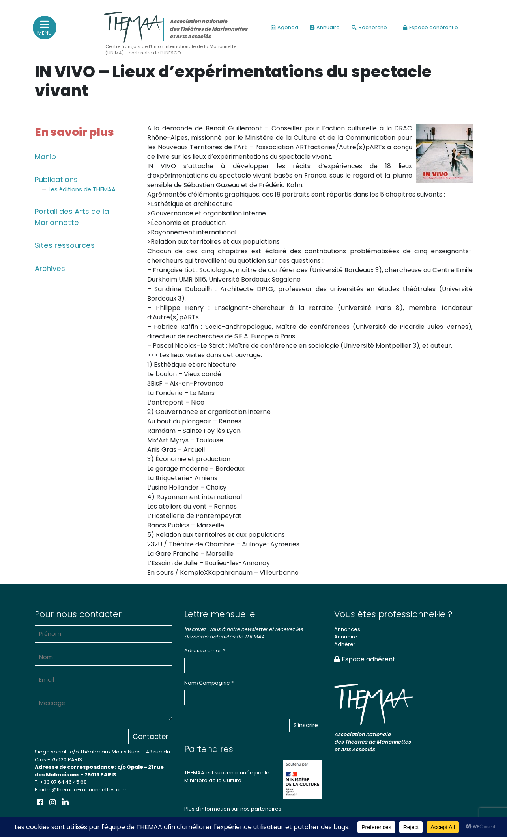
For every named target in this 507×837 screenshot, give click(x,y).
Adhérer (344, 644)
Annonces (347, 629)
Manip (45, 156)
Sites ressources (65, 245)
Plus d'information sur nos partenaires (232, 808)
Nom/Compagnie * (209, 682)
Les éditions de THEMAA (82, 189)
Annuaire (325, 27)
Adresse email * (204, 650)
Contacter (150, 736)
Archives (50, 268)
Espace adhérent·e (430, 27)
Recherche (369, 27)
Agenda (284, 27)
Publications (56, 179)
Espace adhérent (364, 659)
